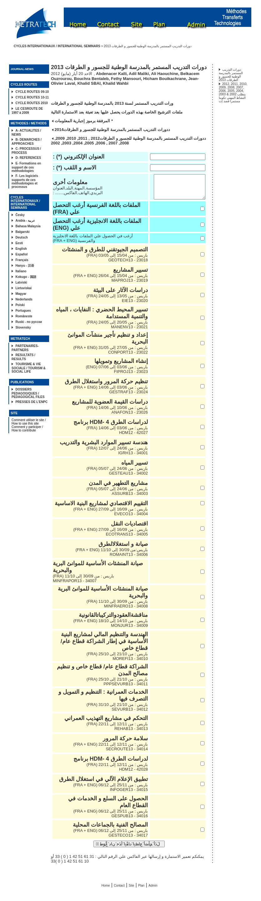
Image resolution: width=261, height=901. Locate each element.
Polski (19, 305)
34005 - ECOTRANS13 (125, 538)
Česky (19, 215)
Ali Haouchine (164, 73)
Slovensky (23, 327)
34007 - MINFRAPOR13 (75, 585)
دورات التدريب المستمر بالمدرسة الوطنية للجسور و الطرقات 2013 (231, 75)
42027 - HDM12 (131, 437)
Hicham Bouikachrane (164, 78)
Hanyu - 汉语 (24, 265)
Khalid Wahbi (115, 83)
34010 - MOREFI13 (128, 663)
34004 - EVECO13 (129, 518)
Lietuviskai (23, 288)
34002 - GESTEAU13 (126, 478)
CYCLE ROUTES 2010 (31, 103)
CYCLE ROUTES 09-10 (32, 91)
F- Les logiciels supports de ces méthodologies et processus (25, 181)
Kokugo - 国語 (25, 277)
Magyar (20, 293)
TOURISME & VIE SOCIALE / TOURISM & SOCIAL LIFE (29, 367)
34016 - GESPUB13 (128, 820)
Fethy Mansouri (126, 78)
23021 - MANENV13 (127, 331)
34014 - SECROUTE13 (125, 753)
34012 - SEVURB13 (128, 714)
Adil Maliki (139, 73)
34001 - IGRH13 (131, 457)
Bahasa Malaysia (27, 226)
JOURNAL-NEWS (22, 69)
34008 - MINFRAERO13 (124, 610)
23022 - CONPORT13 (126, 357)
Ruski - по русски (28, 322)
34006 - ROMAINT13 (127, 559)
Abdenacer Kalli (111, 73)
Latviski (21, 282)
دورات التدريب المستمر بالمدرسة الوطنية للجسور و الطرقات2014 (111, 129)
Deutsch (21, 237)
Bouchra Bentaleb (91, 78)
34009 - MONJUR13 (127, 630)
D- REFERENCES (28, 157)
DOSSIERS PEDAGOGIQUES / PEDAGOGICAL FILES (28, 393)
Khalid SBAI (88, 83)
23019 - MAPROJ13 (128, 285)
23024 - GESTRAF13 (126, 396)
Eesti (19, 243)
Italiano (20, 271)
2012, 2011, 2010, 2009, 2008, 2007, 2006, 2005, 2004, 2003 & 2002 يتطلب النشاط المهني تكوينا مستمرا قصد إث (233, 92)
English (21, 248)
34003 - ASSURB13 (128, 498)
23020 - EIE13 (133, 305)
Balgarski (22, 232)
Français (21, 260)
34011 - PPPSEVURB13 (124, 688)
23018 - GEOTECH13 (126, 264)
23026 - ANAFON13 (128, 417)
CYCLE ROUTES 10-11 (32, 97)
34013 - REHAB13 (129, 733)
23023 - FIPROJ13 (129, 376)
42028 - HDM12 (131, 774)
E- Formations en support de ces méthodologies (26, 167)
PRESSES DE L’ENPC (31, 402)
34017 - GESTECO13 (126, 840)
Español (21, 254)
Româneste (23, 316)
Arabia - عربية (25, 220)
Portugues (23, 310)
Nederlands (23, 299)
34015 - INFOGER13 (127, 794)
